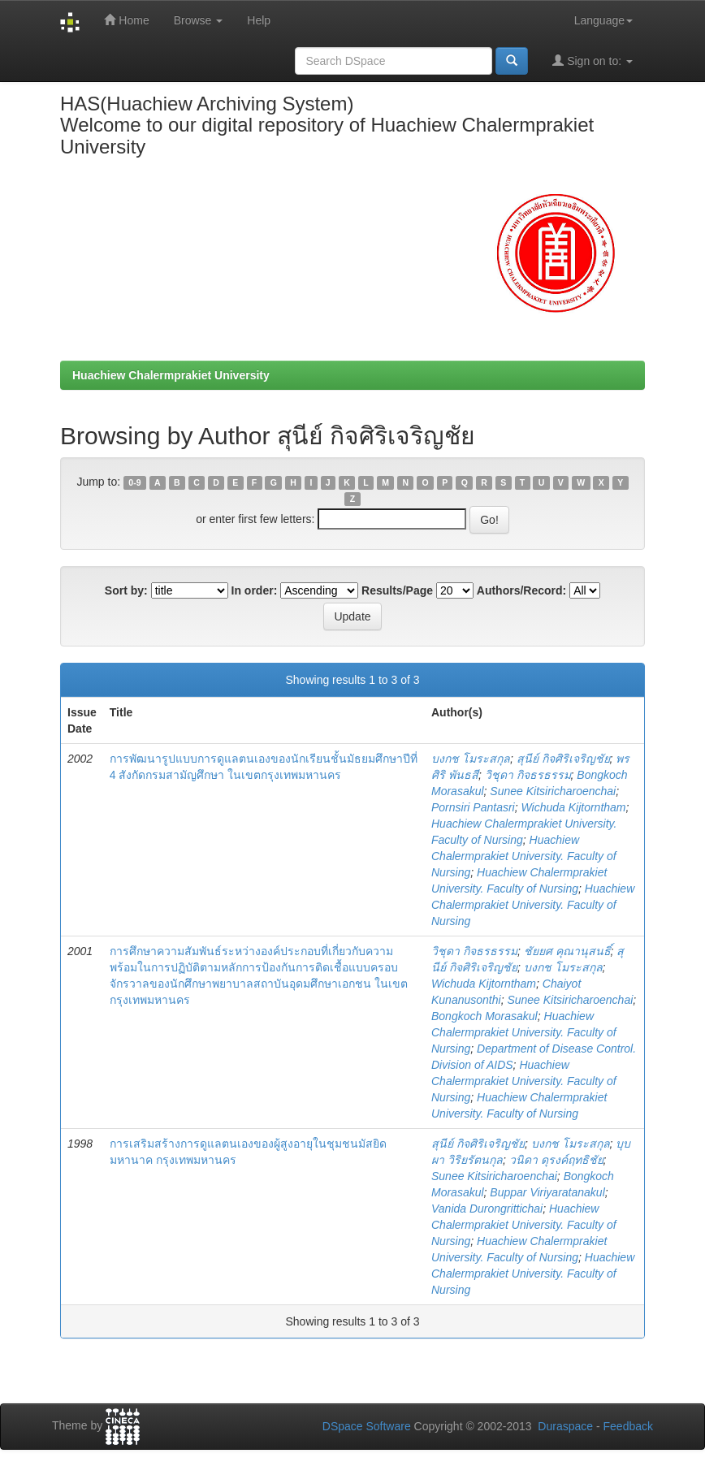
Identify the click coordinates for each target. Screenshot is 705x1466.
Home (126, 20)
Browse (198, 20)
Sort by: (126, 590)
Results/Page (397, 590)
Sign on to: (592, 60)
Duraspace (565, 1426)
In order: (254, 590)
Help (258, 20)
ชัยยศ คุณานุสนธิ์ (567, 951)
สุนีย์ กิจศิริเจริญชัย (563, 758)
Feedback (628, 1426)
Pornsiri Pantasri (473, 807)
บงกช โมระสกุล (470, 758)
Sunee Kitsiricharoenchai (553, 791)
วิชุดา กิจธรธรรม (528, 774)
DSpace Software (366, 1426)
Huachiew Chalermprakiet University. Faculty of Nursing (523, 856)
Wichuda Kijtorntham (573, 807)
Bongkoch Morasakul (484, 1016)
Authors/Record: (521, 590)
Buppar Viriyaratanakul (547, 1192)
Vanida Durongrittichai (487, 1208)
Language (603, 20)
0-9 (134, 482)
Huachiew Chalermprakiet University (171, 375)
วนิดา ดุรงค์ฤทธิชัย (556, 1159)
